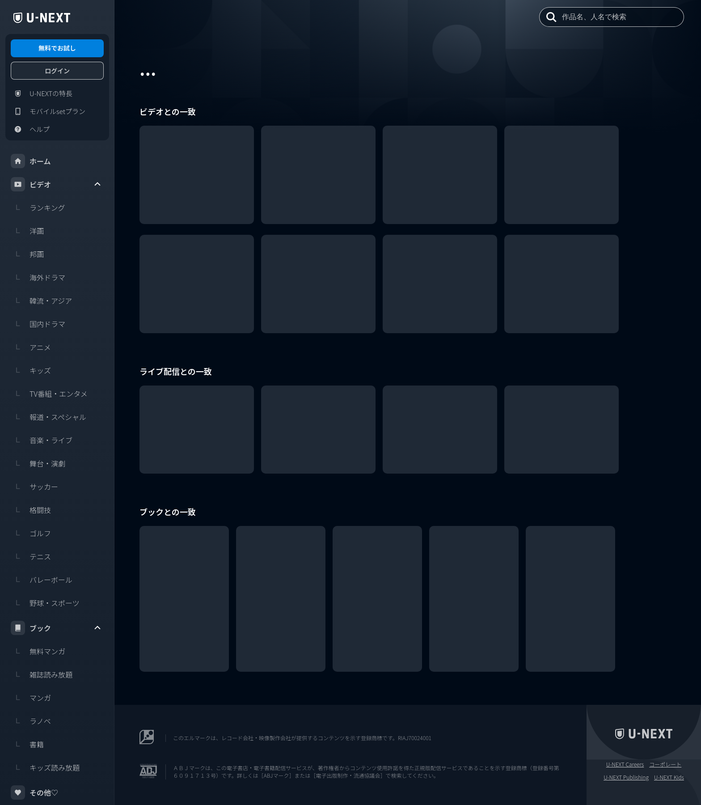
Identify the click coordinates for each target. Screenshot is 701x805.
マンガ (31, 698)
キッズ (31, 370)
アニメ (31, 347)
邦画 (27, 254)
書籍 (27, 744)
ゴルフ (31, 533)
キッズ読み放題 (45, 767)
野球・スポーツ (45, 603)
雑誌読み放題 (41, 674)
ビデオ (56, 184)
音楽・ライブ (41, 440)
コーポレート (665, 764)
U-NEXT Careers (625, 764)
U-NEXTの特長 (41, 93)
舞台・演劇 (38, 463)
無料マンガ (38, 651)
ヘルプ (30, 129)
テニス (31, 556)
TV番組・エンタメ (49, 393)
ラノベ (31, 721)
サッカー (34, 486)
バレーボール (41, 579)
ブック (56, 628)
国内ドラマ (38, 324)
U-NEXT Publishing (626, 777)
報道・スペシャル (48, 417)
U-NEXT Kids (669, 777)
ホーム (31, 161)
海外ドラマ (38, 277)
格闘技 (31, 510)
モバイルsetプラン (48, 111)
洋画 (27, 231)
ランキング (38, 207)
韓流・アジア (41, 300)
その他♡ (34, 792)
